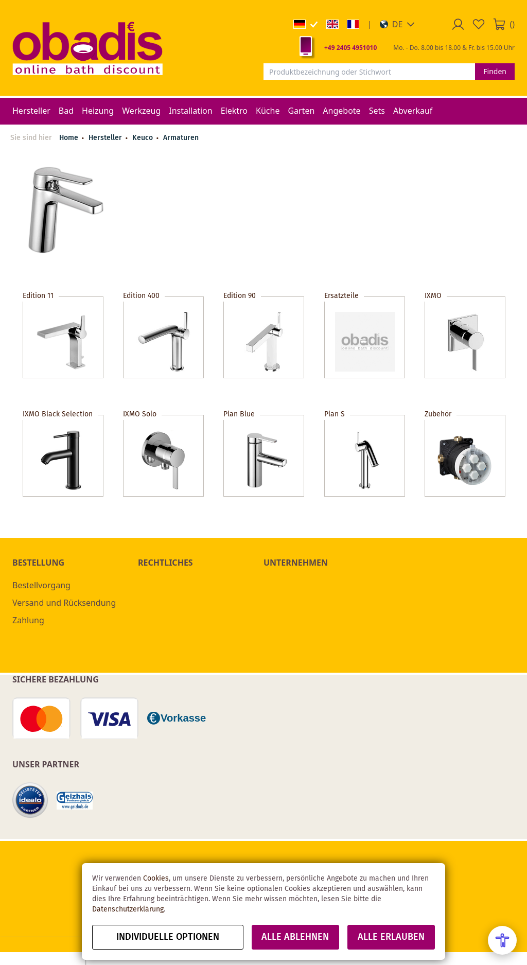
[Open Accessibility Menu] (502, 940)
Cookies (156, 878)
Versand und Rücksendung (64, 602)
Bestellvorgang (41, 585)
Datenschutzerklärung (128, 909)
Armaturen (181, 138)
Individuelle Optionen (167, 937)
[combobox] (369, 71)
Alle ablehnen (295, 937)
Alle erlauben (391, 937)
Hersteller (106, 138)
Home (68, 138)
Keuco (143, 138)
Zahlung (28, 620)
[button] (397, 24)
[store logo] (87, 48)
